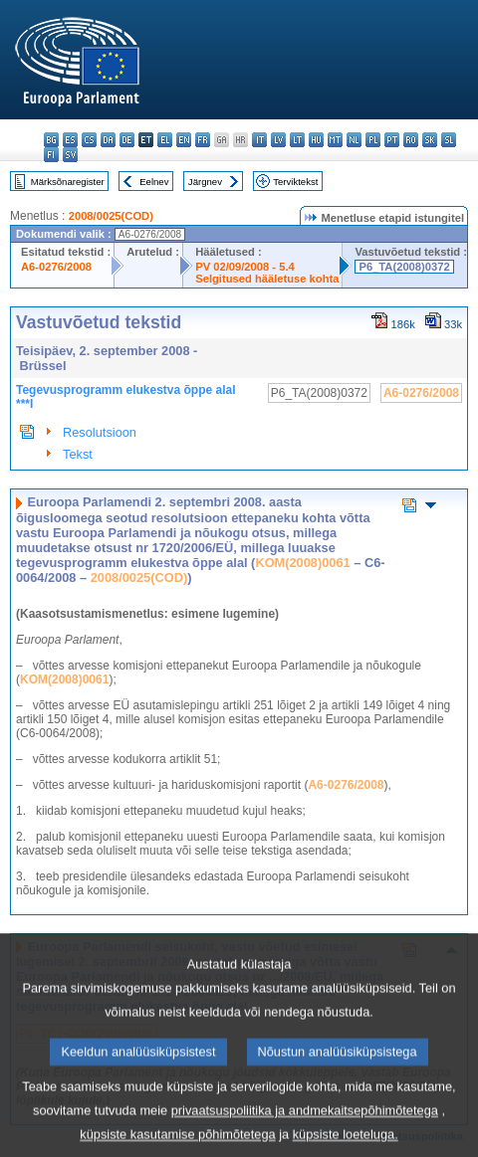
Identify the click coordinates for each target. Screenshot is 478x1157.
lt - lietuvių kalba (297, 139)
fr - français (202, 139)
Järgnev (205, 181)
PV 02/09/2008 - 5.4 (245, 267)
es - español (70, 139)
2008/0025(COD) (111, 216)
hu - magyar (316, 139)
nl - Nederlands (354, 139)
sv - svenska (70, 154)
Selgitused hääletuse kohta (267, 279)
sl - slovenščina (448, 139)
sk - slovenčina (429, 139)
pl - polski (372, 139)
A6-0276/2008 (56, 267)
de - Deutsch (127, 139)
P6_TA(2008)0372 (403, 267)
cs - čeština (89, 139)
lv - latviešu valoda (278, 139)
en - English (183, 139)
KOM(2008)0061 (302, 562)
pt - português (391, 139)
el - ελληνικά (164, 139)
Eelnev (153, 181)
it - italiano (259, 139)
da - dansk (108, 139)
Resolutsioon (99, 432)
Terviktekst (295, 181)
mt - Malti (335, 139)
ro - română (410, 139)
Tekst (78, 454)
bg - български (51, 139)
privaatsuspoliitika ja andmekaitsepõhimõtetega (304, 1130)
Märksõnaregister (68, 181)
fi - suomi (51, 154)
